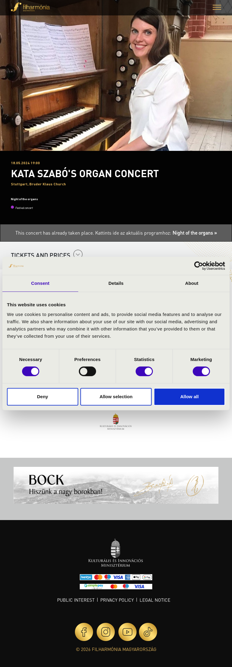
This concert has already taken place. (55, 232)
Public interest (76, 600)
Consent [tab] (40, 283)
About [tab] (191, 283)
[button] (217, 8)
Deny (42, 396)
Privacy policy (117, 600)
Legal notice (155, 600)
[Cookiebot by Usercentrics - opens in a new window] (198, 265)
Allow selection (115, 396)
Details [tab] (116, 283)
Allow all (189, 396)
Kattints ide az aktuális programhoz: (156, 232)
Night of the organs (24, 199)
